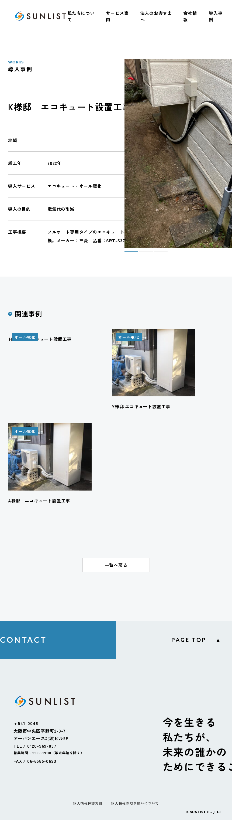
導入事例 (215, 16)
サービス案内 (117, 16)
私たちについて (81, 16)
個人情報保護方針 (87, 803)
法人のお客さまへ (156, 16)
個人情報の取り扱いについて (135, 803)
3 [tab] (157, 253)
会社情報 (190, 16)
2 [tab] (142, 253)
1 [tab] (127, 253)
